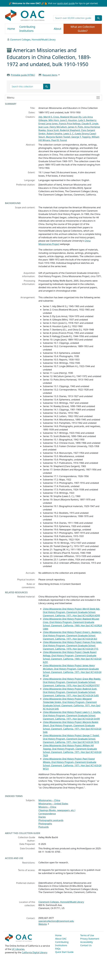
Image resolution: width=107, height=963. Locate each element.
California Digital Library (34, 952)
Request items (49, 75)
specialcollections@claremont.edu (56, 921)
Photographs (45, 823)
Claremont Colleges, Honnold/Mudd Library (33, 39)
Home (11, 29)
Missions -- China (47, 806)
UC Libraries (18, 949)
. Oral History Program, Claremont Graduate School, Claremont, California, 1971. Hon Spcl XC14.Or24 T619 (71, 739)
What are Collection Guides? (83, 29)
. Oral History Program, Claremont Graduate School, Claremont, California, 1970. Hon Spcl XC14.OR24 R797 (72, 682)
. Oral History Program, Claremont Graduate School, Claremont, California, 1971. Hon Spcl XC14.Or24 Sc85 (71, 692)
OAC (25, 15)
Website (42, 924)
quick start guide (66, 3)
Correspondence (47, 813)
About (57, 29)
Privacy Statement (89, 938)
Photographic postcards (50, 820)
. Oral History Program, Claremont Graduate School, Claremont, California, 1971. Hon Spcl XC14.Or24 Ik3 (72, 635)
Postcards (43, 826)
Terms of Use (87, 935)
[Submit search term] (98, 18)
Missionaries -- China (49, 800)
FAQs (57, 948)
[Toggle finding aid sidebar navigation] (53, 97)
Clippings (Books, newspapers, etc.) (56, 810)
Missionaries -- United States (53, 803)
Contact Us (86, 945)
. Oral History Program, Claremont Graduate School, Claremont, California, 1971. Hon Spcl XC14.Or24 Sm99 (72, 715)
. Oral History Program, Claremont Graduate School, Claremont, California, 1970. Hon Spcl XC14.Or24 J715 (72, 645)
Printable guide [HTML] (23, 75)
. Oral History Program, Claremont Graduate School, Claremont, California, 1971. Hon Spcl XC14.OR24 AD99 (71, 612)
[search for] (74, 18)
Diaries (42, 816)
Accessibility (86, 942)
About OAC (61, 938)
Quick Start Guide (64, 952)
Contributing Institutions (27, 29)
